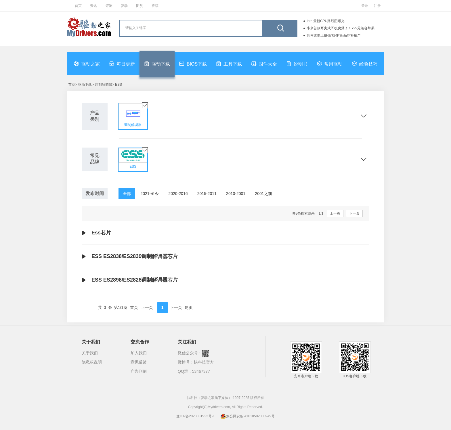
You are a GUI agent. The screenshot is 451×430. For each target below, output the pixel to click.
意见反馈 (139, 362)
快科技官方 (204, 362)
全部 (127, 193)
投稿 (155, 6)
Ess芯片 (96, 232)
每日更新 (122, 63)
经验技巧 (365, 63)
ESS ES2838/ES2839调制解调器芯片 (130, 256)
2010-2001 (235, 193)
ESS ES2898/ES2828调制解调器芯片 (130, 280)
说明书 (296, 63)
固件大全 (264, 63)
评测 (109, 6)
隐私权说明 (92, 362)
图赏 (139, 6)
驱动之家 (87, 63)
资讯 (93, 6)
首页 (78, 6)
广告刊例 (139, 371)
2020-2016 (178, 193)
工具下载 (229, 63)
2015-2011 (207, 193)
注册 (377, 6)
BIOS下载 (193, 63)
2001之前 (263, 193)
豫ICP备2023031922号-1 (195, 416)
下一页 (354, 213)
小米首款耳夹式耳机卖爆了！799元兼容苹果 (340, 28)
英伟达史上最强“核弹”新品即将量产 (334, 35)
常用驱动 (330, 63)
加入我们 (139, 353)
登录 (364, 6)
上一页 (335, 213)
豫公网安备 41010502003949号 (247, 416)
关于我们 (90, 353)
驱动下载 (157, 63)
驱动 (124, 6)
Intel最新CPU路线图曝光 (326, 21)
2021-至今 (149, 193)
